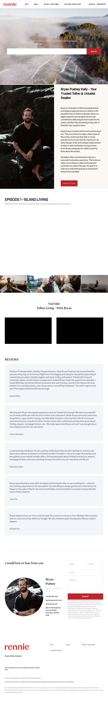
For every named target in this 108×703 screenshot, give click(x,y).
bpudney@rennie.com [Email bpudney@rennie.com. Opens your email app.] (28, 663)
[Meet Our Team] (69, 183)
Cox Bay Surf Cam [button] (72, 4)
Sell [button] (36, 4)
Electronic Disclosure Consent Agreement (80, 603)
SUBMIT (85, 596)
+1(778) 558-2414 (52, 596)
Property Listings (53, 682)
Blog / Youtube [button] (51, 4)
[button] (57, 645)
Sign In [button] (92, 4)
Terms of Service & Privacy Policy (15, 682)
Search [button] (94, 51)
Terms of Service (73, 614)
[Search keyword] (46, 51)
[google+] (22, 696)
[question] (85, 584)
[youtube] (15, 696)
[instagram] (8, 696)
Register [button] (101, 4)
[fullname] (76, 564)
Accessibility (70, 682)
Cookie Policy (30, 682)
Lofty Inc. (15, 678)
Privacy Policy (85, 614)
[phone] (95, 564)
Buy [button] (27, 4)
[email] (85, 572)
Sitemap (62, 682)
